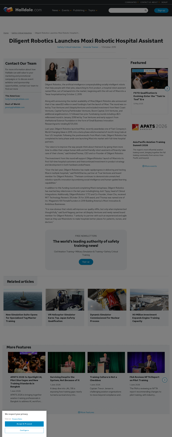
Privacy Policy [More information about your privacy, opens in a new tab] (17, 426)
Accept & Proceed (24, 431)
